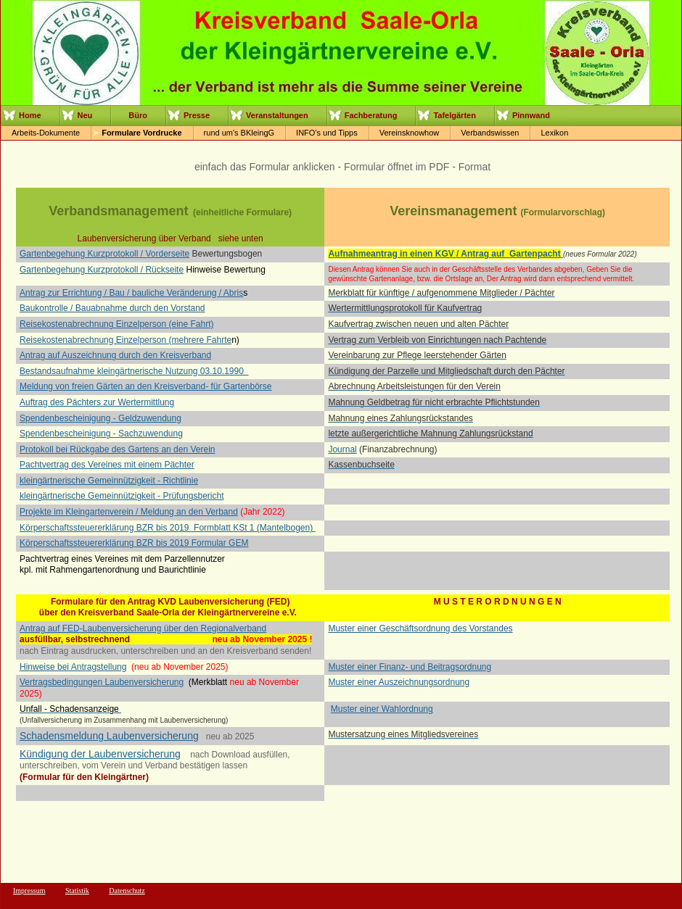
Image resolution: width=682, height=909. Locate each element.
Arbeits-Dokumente (46, 132)
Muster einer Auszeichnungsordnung (398, 682)
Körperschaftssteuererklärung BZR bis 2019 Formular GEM (134, 543)
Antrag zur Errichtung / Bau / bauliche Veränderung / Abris (131, 293)
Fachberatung (371, 115)
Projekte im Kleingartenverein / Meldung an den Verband (129, 512)
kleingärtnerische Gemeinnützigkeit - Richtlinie (109, 481)
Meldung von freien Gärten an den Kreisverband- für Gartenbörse (146, 386)
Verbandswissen (490, 132)
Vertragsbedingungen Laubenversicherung (102, 682)
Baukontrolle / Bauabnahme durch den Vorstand (112, 308)
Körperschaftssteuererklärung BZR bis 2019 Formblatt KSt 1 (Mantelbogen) (168, 528)
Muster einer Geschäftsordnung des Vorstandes (420, 628)
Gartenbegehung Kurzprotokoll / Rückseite (102, 270)
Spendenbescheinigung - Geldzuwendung (100, 418)
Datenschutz (126, 891)
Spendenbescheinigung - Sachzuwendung (101, 433)
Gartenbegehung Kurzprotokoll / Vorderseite (104, 254)
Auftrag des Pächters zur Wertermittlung (97, 402)
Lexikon (554, 132)
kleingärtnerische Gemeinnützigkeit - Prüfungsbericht (121, 496)
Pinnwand (531, 115)
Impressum (29, 891)
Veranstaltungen (277, 115)
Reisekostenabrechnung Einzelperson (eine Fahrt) (117, 324)
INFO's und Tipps (327, 132)
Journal (342, 449)
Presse (197, 115)
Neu (85, 115)
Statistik (77, 891)
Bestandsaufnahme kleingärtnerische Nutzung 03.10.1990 (134, 371)
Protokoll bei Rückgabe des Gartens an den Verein (117, 449)
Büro (137, 115)
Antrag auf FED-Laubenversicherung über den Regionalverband (143, 628)
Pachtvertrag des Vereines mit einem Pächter (107, 465)
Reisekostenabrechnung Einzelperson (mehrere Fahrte (125, 340)
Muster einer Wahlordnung (382, 709)
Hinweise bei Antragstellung (73, 667)
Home (30, 115)
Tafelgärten (454, 115)
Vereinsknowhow (409, 132)
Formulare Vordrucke (141, 132)
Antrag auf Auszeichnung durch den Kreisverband (115, 355)
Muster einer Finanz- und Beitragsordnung (409, 667)
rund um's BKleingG (239, 132)
